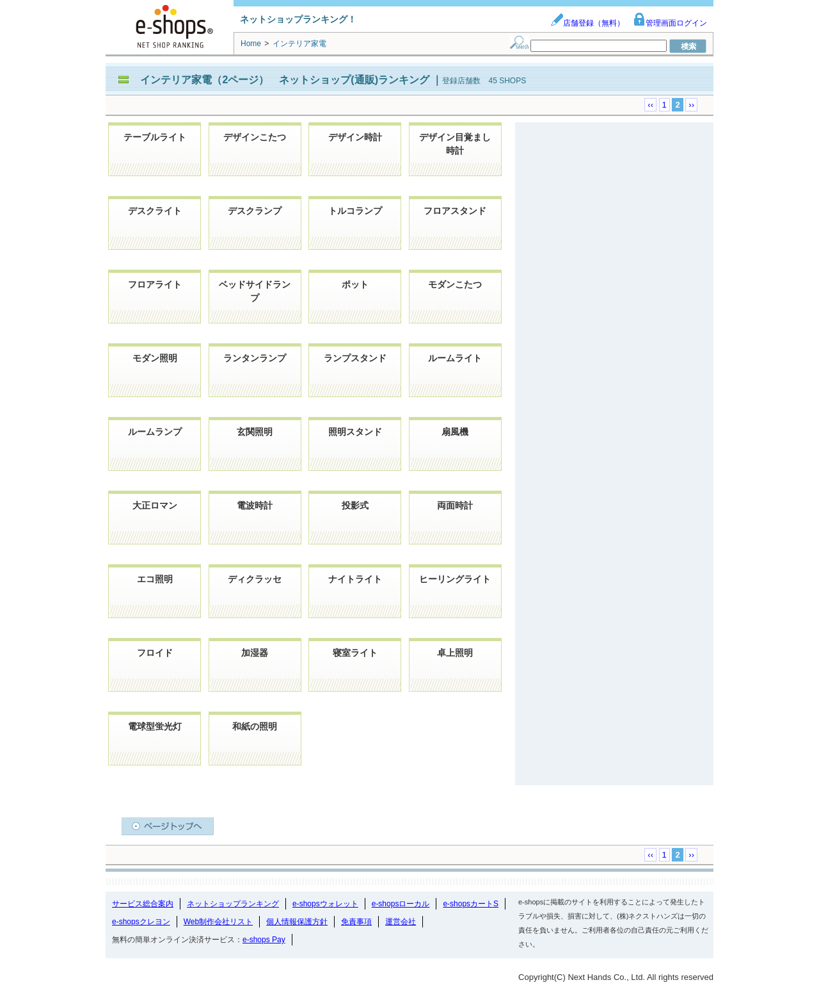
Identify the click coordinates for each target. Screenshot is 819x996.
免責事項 (356, 921)
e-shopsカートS (470, 903)
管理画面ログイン (670, 23)
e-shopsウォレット (325, 903)
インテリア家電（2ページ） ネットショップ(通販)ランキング (286, 79)
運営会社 (400, 921)
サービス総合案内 (142, 903)
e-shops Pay (264, 939)
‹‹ (650, 105)
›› (691, 105)
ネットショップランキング (233, 903)
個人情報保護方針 (297, 921)
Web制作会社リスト (218, 921)
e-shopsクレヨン (141, 921)
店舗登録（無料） (587, 23)
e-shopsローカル (401, 903)
